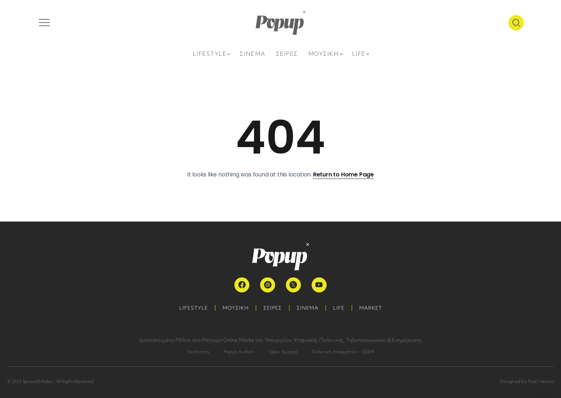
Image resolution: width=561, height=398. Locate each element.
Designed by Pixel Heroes (527, 381)
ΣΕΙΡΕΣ (272, 308)
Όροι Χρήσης (283, 352)
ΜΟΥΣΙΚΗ (236, 308)
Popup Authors (239, 352)
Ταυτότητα (197, 352)
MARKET (370, 308)
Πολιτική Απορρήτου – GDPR (343, 352)
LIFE (339, 308)
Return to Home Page (343, 174)
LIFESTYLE (193, 308)
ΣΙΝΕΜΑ (307, 308)
